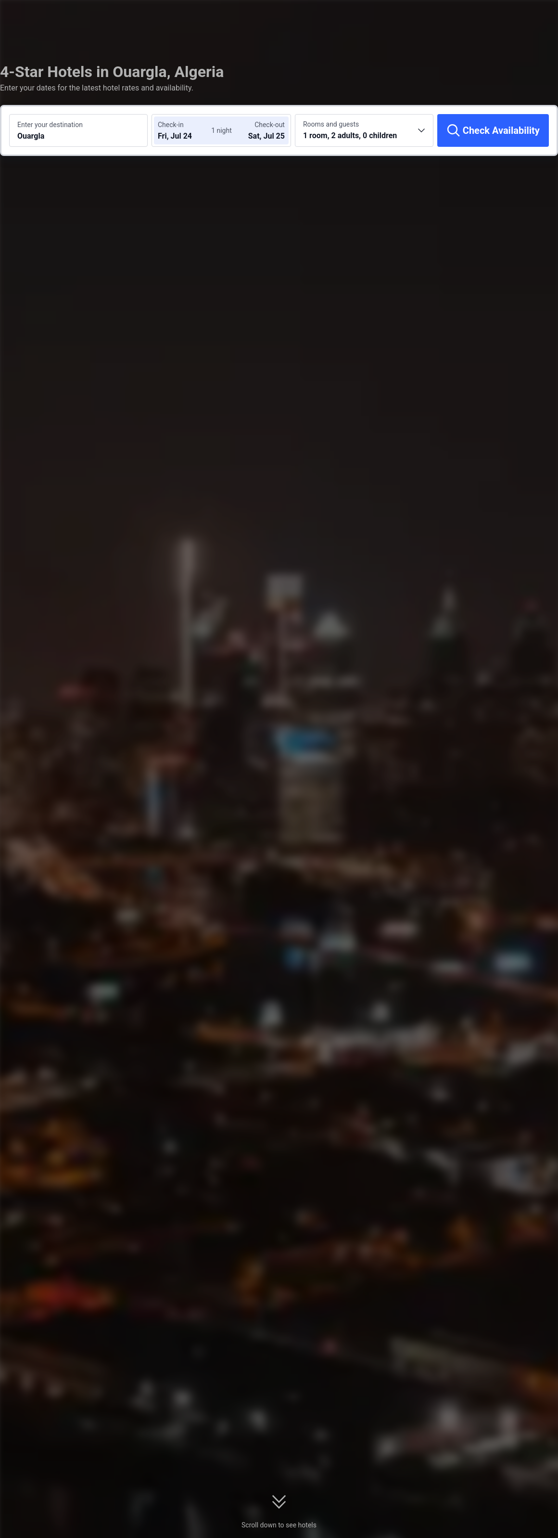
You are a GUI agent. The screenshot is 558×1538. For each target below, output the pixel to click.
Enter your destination (50, 125)
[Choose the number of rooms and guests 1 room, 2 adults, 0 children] (364, 130)
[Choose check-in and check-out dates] (186, 130)
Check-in (171, 125)
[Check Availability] (493, 130)
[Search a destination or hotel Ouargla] (78, 130)
